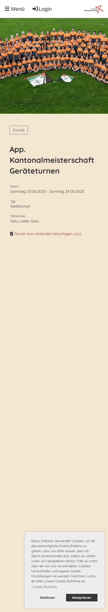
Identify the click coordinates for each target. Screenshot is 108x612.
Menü (15, 9)
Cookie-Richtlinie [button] (44, 587)
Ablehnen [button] (47, 597)
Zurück (19, 130)
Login (42, 9)
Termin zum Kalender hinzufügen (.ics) (47, 233)
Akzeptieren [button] (81, 597)
